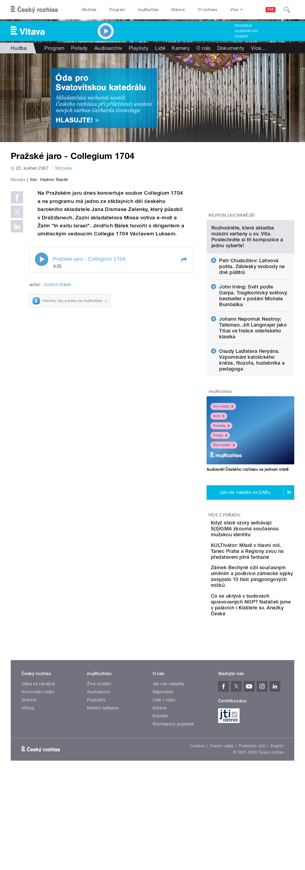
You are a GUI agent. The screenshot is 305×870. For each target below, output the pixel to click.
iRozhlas (89, 10)
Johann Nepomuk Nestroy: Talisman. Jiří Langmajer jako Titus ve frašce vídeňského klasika (253, 377)
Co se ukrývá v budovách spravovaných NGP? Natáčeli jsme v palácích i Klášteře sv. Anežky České (264, 689)
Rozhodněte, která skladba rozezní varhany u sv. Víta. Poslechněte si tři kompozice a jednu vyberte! (247, 286)
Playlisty (139, 48)
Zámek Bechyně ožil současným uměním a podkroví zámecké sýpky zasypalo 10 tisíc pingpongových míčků (266, 649)
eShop (27, 798)
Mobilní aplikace (103, 798)
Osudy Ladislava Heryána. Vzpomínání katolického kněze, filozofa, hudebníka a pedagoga (252, 409)
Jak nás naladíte (169, 774)
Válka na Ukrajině (38, 774)
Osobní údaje (222, 836)
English (277, 836)
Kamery (242, 36)
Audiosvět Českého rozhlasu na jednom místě (248, 519)
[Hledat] (287, 9)
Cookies (197, 836)
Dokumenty (231, 48)
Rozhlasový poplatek (173, 814)
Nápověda (163, 782)
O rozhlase (208, 10)
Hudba (19, 48)
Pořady (79, 48)
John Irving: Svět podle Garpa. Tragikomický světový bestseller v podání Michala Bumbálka (253, 345)
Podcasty (96, 790)
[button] (183, 362)
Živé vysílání (224, 494)
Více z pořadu (224, 564)
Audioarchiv (246, 31)
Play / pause (41, 361)
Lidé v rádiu (164, 790)
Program (117, 10)
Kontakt (160, 806)
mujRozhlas (148, 10)
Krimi (219, 465)
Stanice (178, 10)
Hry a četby (223, 456)
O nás (203, 48)
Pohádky (221, 475)
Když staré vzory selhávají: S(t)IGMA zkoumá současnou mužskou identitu (263, 581)
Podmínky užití (252, 836)
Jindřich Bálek (57, 387)
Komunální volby (37, 782)
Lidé (160, 48)
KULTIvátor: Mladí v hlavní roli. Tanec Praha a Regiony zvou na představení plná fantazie (266, 612)
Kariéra (160, 798)
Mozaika (63, 168)
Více (258, 48)
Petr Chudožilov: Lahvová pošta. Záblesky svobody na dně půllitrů (252, 315)
